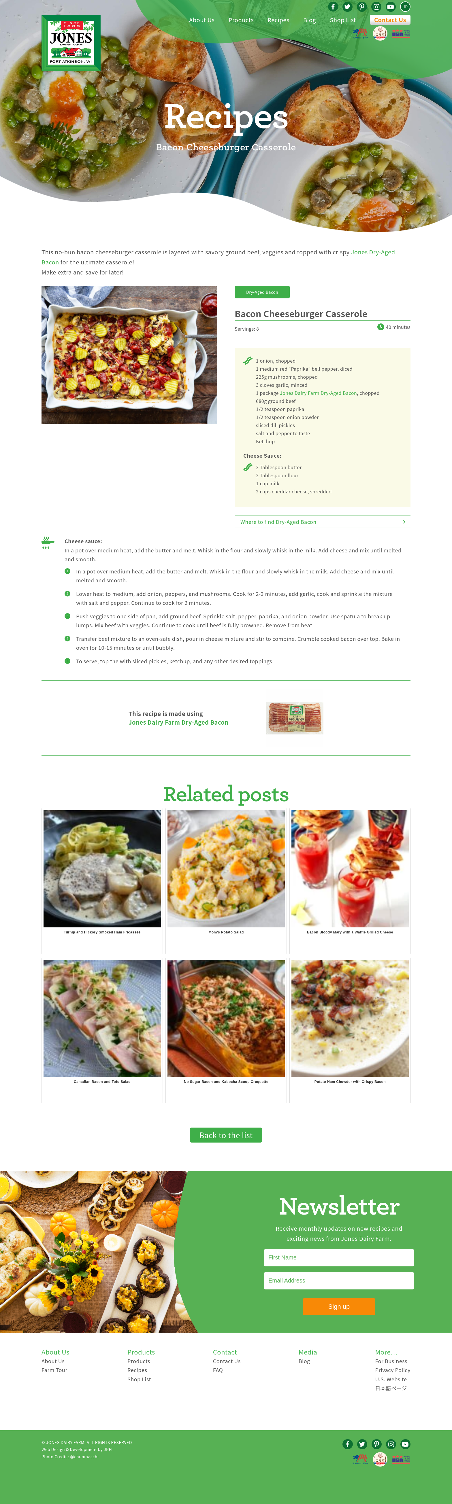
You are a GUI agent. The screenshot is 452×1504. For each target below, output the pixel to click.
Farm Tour (54, 1370)
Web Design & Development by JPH (77, 1449)
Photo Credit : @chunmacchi (70, 1456)
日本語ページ (391, 1388)
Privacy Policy (392, 1370)
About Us (53, 1361)
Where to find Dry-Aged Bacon (278, 521)
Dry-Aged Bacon (262, 292)
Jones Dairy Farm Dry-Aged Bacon (318, 392)
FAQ (218, 1370)
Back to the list (226, 1135)
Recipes (137, 1370)
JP (405, 7)
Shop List (139, 1379)
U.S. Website (391, 1379)
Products (138, 1361)
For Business (391, 1361)
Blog (304, 1361)
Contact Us (390, 20)
